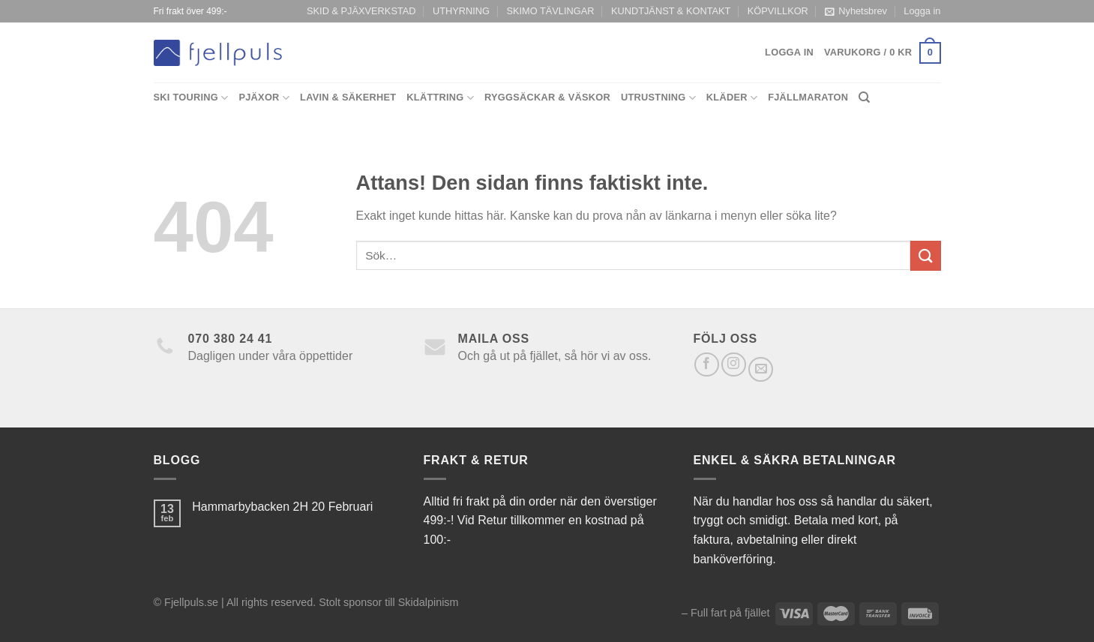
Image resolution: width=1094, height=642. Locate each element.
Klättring (440, 98)
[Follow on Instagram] (733, 364)
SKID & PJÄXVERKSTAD (361, 10)
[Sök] (864, 97)
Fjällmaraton (808, 97)
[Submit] (925, 255)
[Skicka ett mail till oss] (760, 369)
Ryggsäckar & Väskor (547, 97)
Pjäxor (263, 98)
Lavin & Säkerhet (348, 97)
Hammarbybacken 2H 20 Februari (282, 506)
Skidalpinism (428, 602)
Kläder (731, 98)
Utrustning (658, 98)
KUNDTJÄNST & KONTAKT (671, 10)
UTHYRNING (461, 10)
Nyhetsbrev (856, 11)
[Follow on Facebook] (706, 364)
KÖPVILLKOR (778, 10)
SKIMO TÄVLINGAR (550, 10)
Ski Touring (191, 98)
